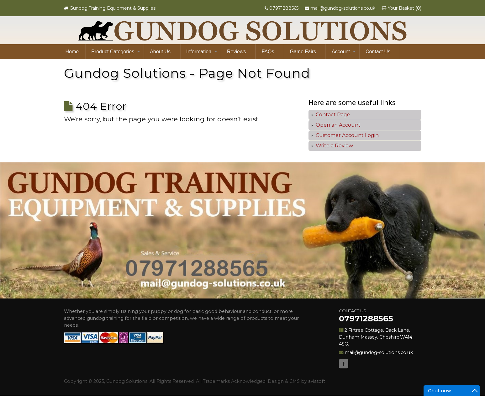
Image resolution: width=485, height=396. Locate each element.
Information (198, 51)
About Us (160, 51)
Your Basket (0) (404, 8)
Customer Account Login (346, 135)
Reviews (236, 51)
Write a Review (333, 146)
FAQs (267, 51)
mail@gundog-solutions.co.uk (342, 8)
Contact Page (332, 115)
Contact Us (378, 51)
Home (72, 51)
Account (341, 51)
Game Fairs (303, 51)
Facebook (343, 363)
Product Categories (112, 51)
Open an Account (337, 125)
